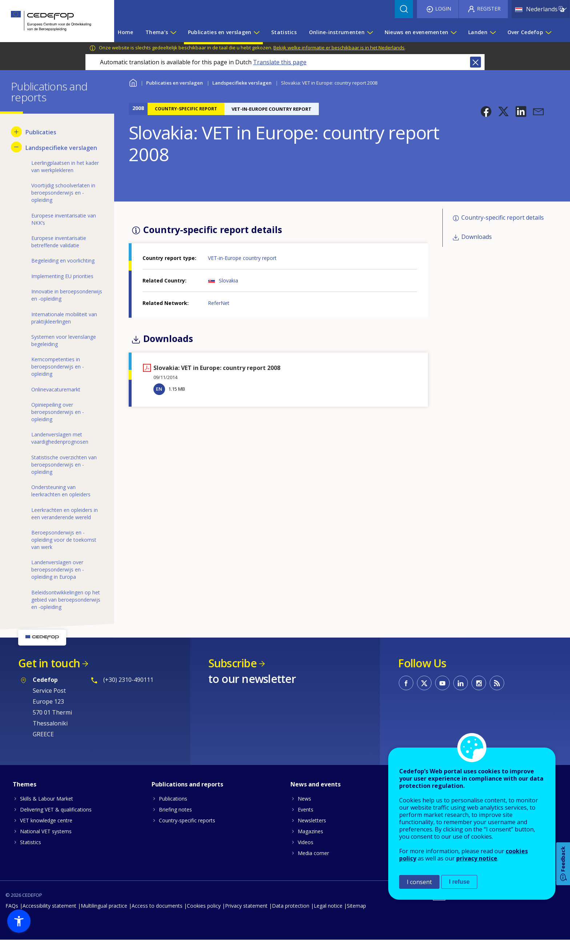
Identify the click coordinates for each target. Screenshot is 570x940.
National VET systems (46, 831)
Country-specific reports (187, 820)
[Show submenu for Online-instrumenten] (369, 32)
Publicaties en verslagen (174, 83)
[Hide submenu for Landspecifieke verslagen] (16, 147)
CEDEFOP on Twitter (424, 683)
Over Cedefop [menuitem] (525, 32)
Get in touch (49, 663)
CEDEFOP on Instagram (478, 683)
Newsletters (312, 820)
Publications (173, 798)
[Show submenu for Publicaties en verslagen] (256, 32)
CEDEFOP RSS (497, 683)
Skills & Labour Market (46, 798)
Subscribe (232, 663)
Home (133, 81)
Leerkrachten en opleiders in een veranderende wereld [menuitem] (64, 513)
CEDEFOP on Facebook (406, 683)
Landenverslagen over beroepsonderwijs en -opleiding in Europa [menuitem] (57, 569)
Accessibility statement (49, 905)
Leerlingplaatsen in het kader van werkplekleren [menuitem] (65, 166)
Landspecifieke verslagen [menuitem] (61, 148)
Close (475, 62)
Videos (305, 842)
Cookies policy (204, 905)
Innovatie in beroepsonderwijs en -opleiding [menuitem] (66, 295)
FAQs (11, 905)
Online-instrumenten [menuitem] (337, 32)
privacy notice (476, 858)
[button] (486, 111)
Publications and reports (187, 784)
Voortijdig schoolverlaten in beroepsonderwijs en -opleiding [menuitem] (63, 192)
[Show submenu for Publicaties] (16, 131)
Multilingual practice (104, 905)
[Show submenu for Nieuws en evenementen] (453, 32)
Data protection (290, 905)
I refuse (459, 882)
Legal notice (328, 905)
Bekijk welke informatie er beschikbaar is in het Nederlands (339, 47)
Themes (24, 784)
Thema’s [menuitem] (156, 32)
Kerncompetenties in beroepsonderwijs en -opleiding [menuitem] (57, 366)
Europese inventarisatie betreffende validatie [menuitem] (58, 242)
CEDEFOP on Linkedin (460, 683)
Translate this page (279, 62)
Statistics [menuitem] (284, 32)
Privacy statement (246, 905)
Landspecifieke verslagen (242, 83)
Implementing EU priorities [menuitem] (62, 276)
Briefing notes (175, 809)
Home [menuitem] (125, 32)
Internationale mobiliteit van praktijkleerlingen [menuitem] (64, 318)
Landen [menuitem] (477, 32)
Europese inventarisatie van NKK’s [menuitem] (63, 219)
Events (305, 809)
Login (443, 8)
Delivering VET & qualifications (56, 809)
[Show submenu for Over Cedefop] (548, 32)
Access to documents (157, 905)
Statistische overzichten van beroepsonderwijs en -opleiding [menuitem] (64, 464)
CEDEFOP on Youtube (442, 683)
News (304, 798)
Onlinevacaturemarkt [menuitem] (55, 389)
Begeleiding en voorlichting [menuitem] (63, 260)
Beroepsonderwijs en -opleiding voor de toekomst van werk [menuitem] (63, 539)
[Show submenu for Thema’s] (173, 32)
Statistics (30, 842)
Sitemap (356, 905)
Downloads (476, 237)
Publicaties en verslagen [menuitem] (220, 32)
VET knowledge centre (46, 820)
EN (159, 389)
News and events (315, 784)
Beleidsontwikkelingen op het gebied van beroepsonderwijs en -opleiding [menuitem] (65, 599)
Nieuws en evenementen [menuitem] (417, 32)
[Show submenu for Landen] (492, 32)
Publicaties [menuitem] (40, 132)
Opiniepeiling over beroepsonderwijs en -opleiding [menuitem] (57, 412)
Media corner (313, 853)
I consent (419, 882)
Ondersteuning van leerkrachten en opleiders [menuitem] (61, 491)
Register (489, 8)
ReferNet (218, 303)
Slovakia (228, 280)
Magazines (310, 831)
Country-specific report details (502, 217)
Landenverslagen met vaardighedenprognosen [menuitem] (59, 438)
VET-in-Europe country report (242, 258)
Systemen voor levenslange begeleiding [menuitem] (63, 340)
